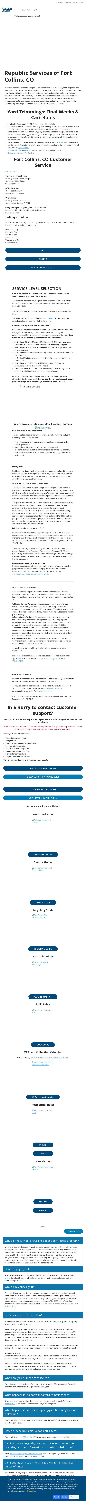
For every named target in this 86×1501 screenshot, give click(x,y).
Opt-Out (65, 1497)
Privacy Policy (30, 1491)
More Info (74, 1497)
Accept (56, 1497)
